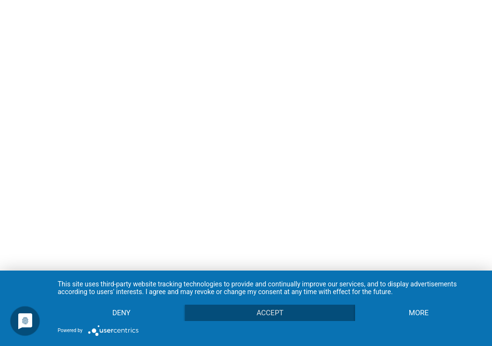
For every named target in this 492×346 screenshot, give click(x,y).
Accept (270, 313)
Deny (121, 313)
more (419, 313)
